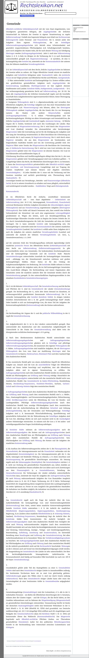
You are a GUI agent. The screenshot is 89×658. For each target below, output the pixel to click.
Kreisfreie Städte (33, 89)
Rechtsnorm (63, 37)
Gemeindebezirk (51, 581)
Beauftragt (24, 535)
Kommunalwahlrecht (46, 616)
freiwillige (65, 43)
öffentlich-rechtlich (13, 29)
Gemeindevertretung (54, 535)
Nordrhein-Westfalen (45, 384)
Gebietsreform (11, 579)
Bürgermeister (64, 126)
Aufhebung (23, 533)
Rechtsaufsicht (45, 546)
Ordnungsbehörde (13, 411)
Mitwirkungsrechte (61, 622)
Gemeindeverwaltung (42, 330)
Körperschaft (53, 113)
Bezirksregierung (63, 511)
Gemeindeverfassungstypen (37, 278)
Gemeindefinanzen (47, 470)
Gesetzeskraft (34, 121)
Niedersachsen (32, 354)
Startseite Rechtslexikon (78, 27)
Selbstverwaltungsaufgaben (16, 378)
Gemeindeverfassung (50, 286)
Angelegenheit (49, 32)
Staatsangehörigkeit (26, 606)
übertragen (10, 53)
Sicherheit (54, 408)
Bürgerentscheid (63, 600)
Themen (75, 28)
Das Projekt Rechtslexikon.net (79, 31)
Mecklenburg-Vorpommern (24, 384)
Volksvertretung (64, 53)
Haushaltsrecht (35, 492)
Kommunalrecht (12, 191)
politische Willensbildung (52, 313)
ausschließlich (44, 365)
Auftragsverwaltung (58, 476)
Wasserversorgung (31, 107)
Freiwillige (66, 411)
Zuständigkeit (64, 419)
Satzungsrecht (12, 40)
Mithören (59, 650)
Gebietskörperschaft (30, 29)
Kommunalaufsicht (53, 61)
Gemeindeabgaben (13, 172)
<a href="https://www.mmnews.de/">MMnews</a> (80, 68)
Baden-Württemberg (50, 381)
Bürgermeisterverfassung (29, 126)
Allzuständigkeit (57, 205)
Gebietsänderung (12, 576)
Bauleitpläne (36, 462)
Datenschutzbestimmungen (54, 655)
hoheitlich (22, 75)
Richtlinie (46, 614)
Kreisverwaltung (12, 86)
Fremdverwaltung (32, 208)
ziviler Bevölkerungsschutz (17, 400)
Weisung (54, 51)
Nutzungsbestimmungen (65, 655)
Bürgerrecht (65, 616)
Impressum (46, 655)
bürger (44, 598)
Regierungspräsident (27, 511)
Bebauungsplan (25, 462)
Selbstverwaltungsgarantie (49, 248)
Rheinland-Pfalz (45, 354)
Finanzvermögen (54, 181)
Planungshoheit (61, 449)
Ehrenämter (23, 622)
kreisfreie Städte (45, 297)
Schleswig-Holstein (22, 386)
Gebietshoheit (60, 200)
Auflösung (38, 535)
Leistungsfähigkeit (63, 213)
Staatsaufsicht (47, 75)
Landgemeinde (58, 89)
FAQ (74, 30)
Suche (74, 29)
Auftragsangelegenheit (31, 53)
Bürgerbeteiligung (49, 600)
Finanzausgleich (23, 470)
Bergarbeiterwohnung (66, 650)
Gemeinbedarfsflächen (20, 640)
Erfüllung (34, 376)
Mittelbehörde (11, 511)
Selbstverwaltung (13, 37)
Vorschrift (10, 476)
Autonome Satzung (53, 121)
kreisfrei (25, 61)
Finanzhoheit (42, 40)
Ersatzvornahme (50, 533)
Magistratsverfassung (38, 59)
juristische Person (22, 246)
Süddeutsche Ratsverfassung (22, 148)
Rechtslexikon (31, 655)
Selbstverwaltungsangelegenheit (18, 45)
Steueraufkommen (13, 473)
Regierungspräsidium (46, 511)
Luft (55, 650)
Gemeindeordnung (13, 256)
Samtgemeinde (64, 78)
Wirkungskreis (38, 43)
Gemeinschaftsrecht (25, 614)
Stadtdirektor (41, 186)
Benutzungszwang (13, 459)
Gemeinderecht (37, 289)
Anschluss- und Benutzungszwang (24, 167)
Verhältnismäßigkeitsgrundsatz (58, 538)
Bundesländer (19, 278)
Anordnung (33, 533)
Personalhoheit (52, 202)
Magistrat (10, 140)
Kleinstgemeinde (61, 186)
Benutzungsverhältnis (24, 164)
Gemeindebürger (30, 592)
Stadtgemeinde (46, 89)
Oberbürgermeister (38, 86)
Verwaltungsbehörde (36, 64)
